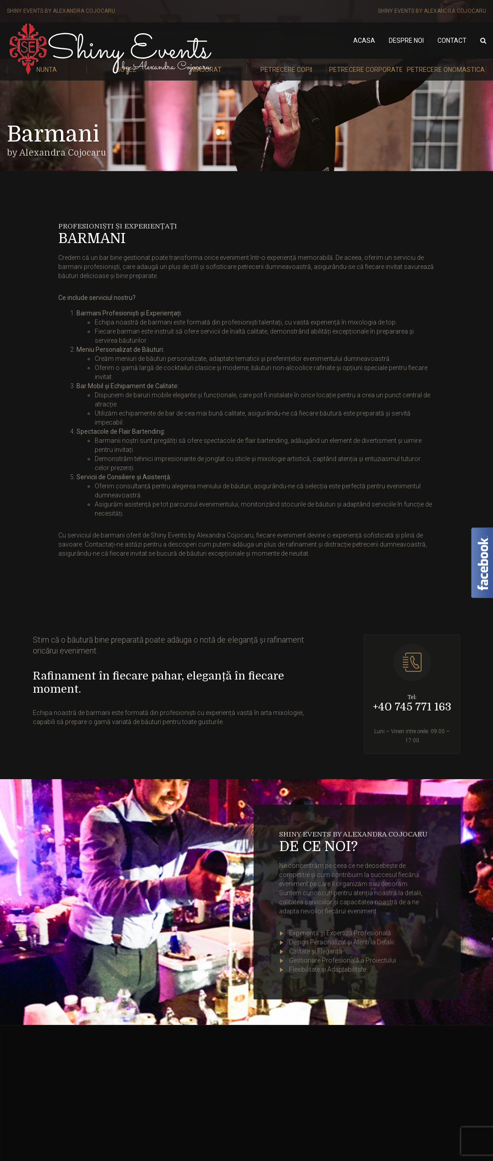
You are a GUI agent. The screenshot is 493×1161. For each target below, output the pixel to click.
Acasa (364, 40)
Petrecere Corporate (366, 69)
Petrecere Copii (286, 69)
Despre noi (406, 40)
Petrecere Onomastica (446, 69)
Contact (452, 40)
